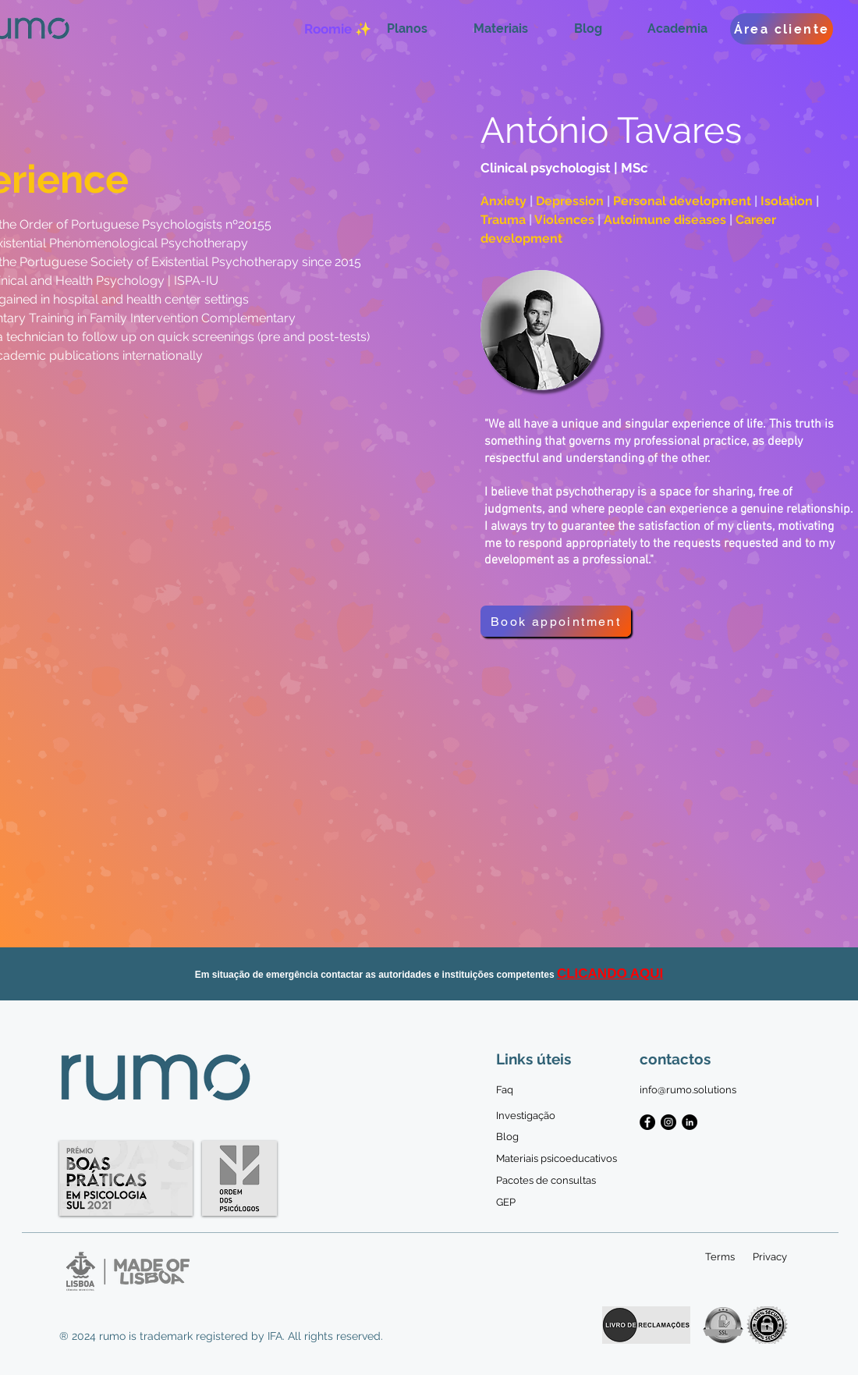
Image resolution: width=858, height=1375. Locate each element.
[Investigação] (525, 1116)
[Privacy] (769, 1257)
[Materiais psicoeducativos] (556, 1159)
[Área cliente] (781, 28)
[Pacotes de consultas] (546, 1181)
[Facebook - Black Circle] (647, 1122)
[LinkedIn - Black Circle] (689, 1122)
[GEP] (507, 1203)
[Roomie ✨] (337, 28)
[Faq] (507, 1090)
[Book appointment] (555, 621)
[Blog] (507, 1137)
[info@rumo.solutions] (688, 1090)
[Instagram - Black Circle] (668, 1122)
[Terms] (720, 1257)
